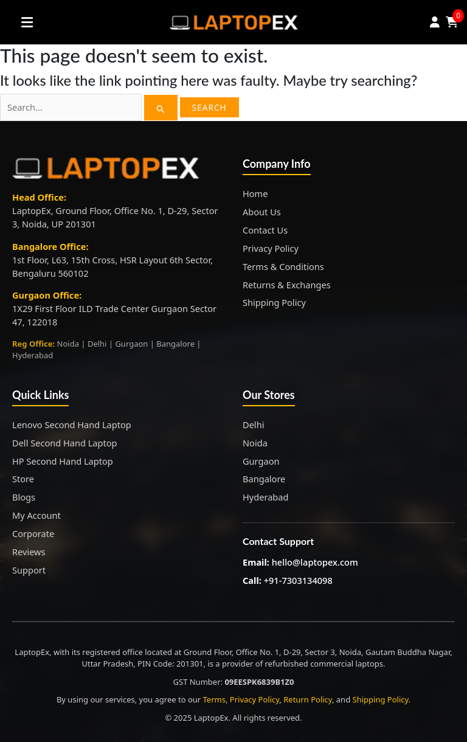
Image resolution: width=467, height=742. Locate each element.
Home (255, 193)
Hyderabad (265, 497)
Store (23, 479)
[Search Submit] (161, 107)
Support (29, 570)
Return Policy (307, 699)
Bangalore (264, 479)
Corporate (33, 533)
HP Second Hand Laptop (62, 461)
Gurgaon (261, 461)
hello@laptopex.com (315, 562)
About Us (262, 212)
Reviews (29, 552)
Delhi (253, 424)
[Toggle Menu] (27, 22)
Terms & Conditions (283, 266)
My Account (36, 515)
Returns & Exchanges (287, 285)
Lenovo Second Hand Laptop (71, 424)
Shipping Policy (274, 302)
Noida (255, 443)
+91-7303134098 (298, 580)
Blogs (23, 497)
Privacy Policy (271, 248)
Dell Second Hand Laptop (64, 443)
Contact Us (265, 230)
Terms (214, 699)
